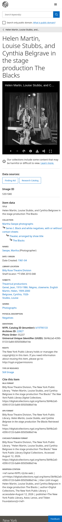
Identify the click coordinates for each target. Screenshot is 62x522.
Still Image (8, 372)
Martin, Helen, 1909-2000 (16, 290)
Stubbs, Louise (10, 297)
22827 (20, 331)
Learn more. (47, 163)
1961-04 (22, 260)
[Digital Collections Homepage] (5, 4)
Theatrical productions (14, 283)
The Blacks (18, 240)
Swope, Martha (10, 250)
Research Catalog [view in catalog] (30, 180)
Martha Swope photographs (17, 223)
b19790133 (41, 327)
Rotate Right (24, 151)
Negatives (7, 317)
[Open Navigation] (55, 4)
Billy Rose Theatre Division (16, 270)
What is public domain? (44, 22)
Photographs (9, 307)
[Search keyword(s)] (27, 14)
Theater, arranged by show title (26, 236)
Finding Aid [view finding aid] (10, 180)
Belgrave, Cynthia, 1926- (15, 294)
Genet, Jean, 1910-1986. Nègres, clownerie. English (30, 287)
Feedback (55, 518)
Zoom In (11, 151)
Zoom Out (17, 151)
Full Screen (50, 151)
